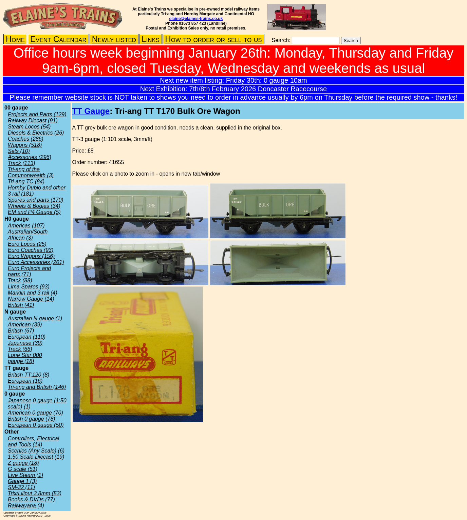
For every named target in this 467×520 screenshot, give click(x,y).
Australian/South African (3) (28, 235)
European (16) (25, 381)
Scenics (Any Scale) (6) (36, 451)
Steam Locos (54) (29, 126)
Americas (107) (26, 225)
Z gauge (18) (23, 463)
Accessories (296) (29, 157)
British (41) (21, 305)
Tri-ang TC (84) (26, 181)
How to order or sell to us (213, 39)
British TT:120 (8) (28, 375)
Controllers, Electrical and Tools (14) (33, 441)
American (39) (25, 324)
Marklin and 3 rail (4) (32, 293)
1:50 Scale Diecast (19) (36, 457)
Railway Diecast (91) (33, 120)
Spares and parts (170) (35, 200)
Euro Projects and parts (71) (29, 271)
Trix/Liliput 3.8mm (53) (34, 493)
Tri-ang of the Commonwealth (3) (31, 172)
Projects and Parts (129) (37, 114)
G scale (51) (22, 469)
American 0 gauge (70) (35, 413)
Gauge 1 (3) (22, 481)
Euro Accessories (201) (36, 262)
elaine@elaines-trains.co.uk (196, 18)
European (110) (26, 337)
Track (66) (20, 349)
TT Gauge (91, 111)
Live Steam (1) (25, 475)
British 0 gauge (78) (31, 419)
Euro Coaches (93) (30, 250)
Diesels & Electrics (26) (36, 133)
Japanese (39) (25, 343)
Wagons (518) (25, 145)
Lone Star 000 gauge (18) (25, 358)
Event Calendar (58, 39)
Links (151, 39)
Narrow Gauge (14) (31, 299)
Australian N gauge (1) (35, 318)
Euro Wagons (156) (31, 256)
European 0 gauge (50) (36, 425)
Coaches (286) (25, 139)
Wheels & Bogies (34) (34, 206)
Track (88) (20, 280)
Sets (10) (19, 151)
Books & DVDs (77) (31, 499)
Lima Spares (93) (29, 286)
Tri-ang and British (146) (37, 387)
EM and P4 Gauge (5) (34, 212)
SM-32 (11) (21, 487)
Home (15, 39)
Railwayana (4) (26, 505)
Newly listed (114, 39)
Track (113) (21, 163)
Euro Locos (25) (27, 244)
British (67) (21, 331)
